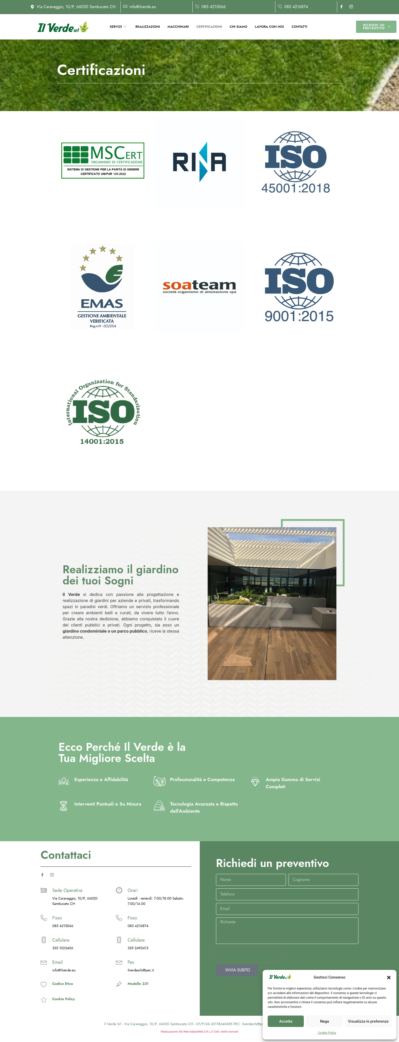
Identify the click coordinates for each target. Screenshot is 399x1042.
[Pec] (29, 962)
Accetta (285, 1021)
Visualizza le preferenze (368, 1021)
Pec (41, 962)
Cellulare (46, 940)
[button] (388, 977)
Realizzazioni (147, 26)
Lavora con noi (269, 26)
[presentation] (337, 954)
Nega (324, 1021)
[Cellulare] (29, 940)
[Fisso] (29, 918)
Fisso (43, 918)
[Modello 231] (29, 984)
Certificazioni (209, 26)
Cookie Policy (327, 1033)
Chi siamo (238, 26)
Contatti (299, 26)
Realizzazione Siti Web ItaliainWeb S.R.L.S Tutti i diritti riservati (199, 1031)
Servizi (118, 26)
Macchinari (178, 26)
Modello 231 (48, 983)
